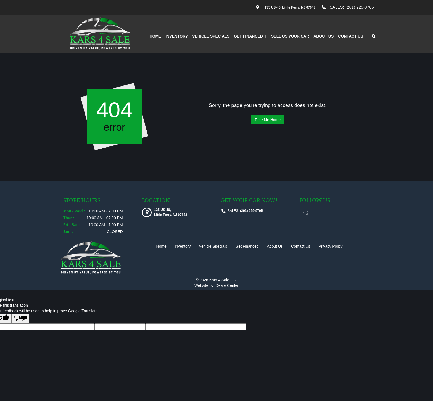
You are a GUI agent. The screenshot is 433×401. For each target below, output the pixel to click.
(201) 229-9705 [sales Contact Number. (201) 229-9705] (359, 7)
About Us (323, 36)
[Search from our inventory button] (371, 36)
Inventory (176, 36)
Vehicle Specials (210, 36)
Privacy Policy (330, 246)
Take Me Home (268, 119)
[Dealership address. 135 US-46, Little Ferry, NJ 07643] (290, 7)
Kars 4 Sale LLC (223, 280)
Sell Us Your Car (290, 36)
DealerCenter (227, 285)
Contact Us (350, 36)
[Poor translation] (20, 318)
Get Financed (250, 36)
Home (155, 36)
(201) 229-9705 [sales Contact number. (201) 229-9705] (251, 211)
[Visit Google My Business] (305, 213)
